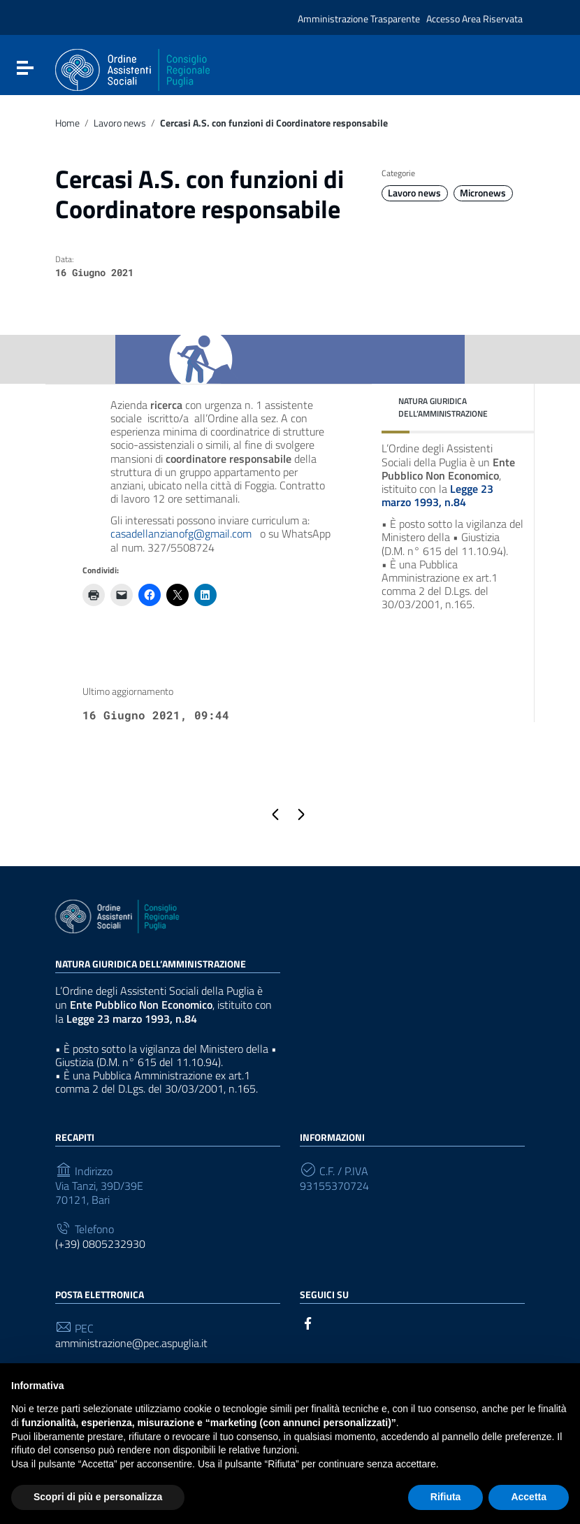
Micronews (483, 193)
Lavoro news (120, 123)
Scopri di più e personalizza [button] (98, 1496)
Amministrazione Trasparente (359, 19)
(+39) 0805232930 (100, 1244)
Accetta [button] (528, 1496)
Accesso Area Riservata (474, 19)
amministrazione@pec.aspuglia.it (131, 1343)
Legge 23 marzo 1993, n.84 (437, 495)
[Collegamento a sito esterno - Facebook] (308, 1322)
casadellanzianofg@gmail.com (181, 533)
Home (67, 123)
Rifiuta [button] (445, 1496)
